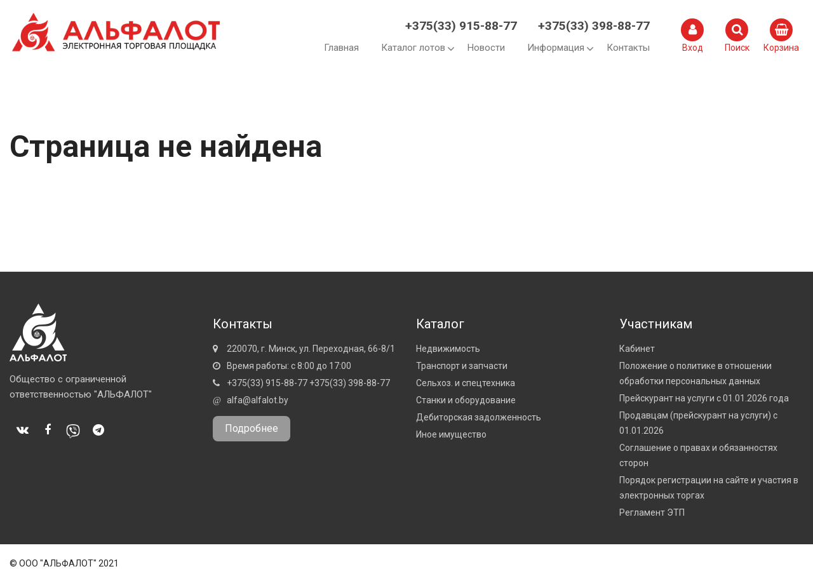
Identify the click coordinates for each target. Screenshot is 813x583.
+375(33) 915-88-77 (461, 25)
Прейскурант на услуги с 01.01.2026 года (704, 398)
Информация (555, 47)
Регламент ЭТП (652, 512)
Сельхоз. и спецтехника (465, 383)
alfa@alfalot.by (257, 400)
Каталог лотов (413, 47)
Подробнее (251, 428)
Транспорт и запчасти (461, 366)
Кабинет (637, 349)
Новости (486, 47)
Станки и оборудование (466, 400)
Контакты (628, 47)
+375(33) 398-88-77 (594, 25)
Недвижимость (448, 349)
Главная (341, 47)
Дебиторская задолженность (478, 417)
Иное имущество (451, 434)
